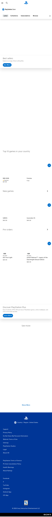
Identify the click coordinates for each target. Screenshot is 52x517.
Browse (35, 16)
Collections (14, 16)
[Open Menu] (2, 3)
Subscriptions (25, 16)
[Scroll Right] (49, 165)
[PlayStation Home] (26, 3)
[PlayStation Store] (9, 9)
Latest (6, 16)
